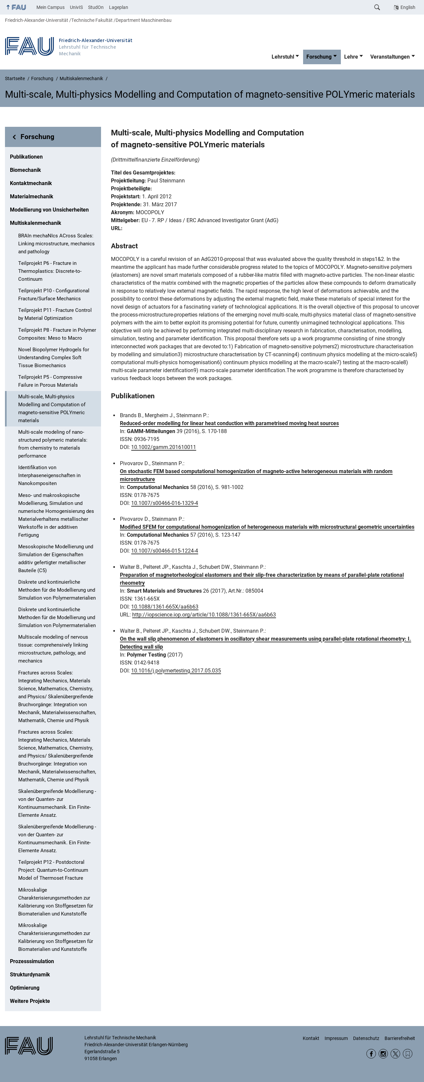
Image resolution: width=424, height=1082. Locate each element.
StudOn (96, 7)
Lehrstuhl (283, 57)
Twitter (395, 1053)
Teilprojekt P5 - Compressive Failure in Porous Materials (50, 381)
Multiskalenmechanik (35, 223)
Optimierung (24, 988)
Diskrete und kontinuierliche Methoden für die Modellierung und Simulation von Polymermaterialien (57, 590)
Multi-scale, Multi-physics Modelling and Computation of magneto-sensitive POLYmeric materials (51, 408)
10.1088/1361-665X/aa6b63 (164, 607)
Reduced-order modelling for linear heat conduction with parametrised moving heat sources (229, 423)
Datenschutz (366, 1038)
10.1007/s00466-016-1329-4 (164, 503)
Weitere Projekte (30, 1001)
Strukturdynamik (30, 974)
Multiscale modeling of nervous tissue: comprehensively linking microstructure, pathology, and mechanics (53, 649)
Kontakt (311, 1038)
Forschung (319, 57)
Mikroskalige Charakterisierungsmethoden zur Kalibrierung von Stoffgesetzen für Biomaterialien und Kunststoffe (55, 902)
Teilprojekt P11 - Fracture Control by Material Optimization (55, 314)
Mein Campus (50, 7)
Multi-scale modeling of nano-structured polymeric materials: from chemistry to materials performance (52, 444)
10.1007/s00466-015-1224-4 (164, 551)
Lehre (351, 57)
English (407, 7)
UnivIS (76, 7)
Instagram (383, 1053)
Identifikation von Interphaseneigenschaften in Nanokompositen (49, 475)
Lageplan (118, 7)
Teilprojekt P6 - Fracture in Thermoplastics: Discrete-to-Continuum (49, 271)
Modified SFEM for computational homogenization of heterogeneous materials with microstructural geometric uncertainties (267, 527)
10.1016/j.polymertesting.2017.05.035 (176, 670)
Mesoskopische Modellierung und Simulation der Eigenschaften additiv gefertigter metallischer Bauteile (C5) (55, 558)
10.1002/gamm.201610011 (163, 447)
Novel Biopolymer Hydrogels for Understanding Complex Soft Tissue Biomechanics (53, 358)
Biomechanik (25, 170)
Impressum (336, 1038)
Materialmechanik (31, 196)
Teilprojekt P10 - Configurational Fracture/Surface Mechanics (53, 295)
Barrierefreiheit (400, 1038)
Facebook (371, 1053)
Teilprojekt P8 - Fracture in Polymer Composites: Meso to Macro (57, 334)
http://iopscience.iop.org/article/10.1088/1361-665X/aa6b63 (204, 615)
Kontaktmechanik (31, 183)
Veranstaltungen (390, 57)
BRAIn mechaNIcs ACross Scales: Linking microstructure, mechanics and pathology (56, 244)
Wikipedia (407, 1053)
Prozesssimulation (32, 961)
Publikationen (26, 157)
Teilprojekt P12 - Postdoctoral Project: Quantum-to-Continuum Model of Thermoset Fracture (53, 870)
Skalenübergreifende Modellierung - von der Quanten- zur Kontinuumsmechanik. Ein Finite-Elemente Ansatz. (57, 803)
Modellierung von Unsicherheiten (49, 210)
